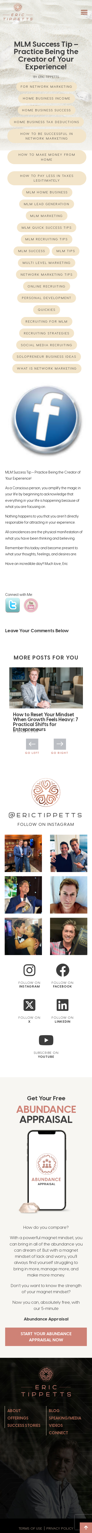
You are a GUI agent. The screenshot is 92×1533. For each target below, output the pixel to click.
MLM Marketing (46, 216)
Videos (56, 1425)
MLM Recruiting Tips (46, 239)
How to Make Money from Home (46, 157)
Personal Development (46, 298)
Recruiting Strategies (46, 333)
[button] (84, 12)
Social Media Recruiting (46, 345)
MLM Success (31, 251)
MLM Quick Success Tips (47, 227)
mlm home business (47, 192)
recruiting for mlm (47, 321)
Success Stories (23, 1425)
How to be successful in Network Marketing (46, 136)
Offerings (17, 1418)
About (14, 1410)
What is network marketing (47, 368)
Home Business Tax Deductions (46, 122)
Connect (58, 1432)
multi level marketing (47, 263)
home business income (46, 98)
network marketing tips (47, 274)
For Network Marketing (46, 86)
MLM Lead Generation (46, 204)
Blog (54, 1410)
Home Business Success (46, 110)
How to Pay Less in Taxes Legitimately (47, 178)
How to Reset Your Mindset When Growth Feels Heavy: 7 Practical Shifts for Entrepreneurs (45, 721)
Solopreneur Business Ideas (46, 356)
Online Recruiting (46, 286)
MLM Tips (65, 251)
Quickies (46, 310)
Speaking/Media (65, 1418)
